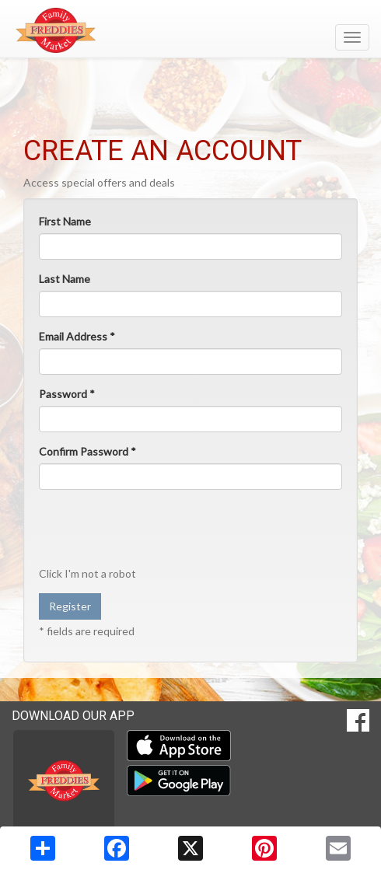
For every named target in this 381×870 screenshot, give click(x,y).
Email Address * (77, 336)
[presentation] (157, 531)
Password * (67, 393)
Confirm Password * (87, 451)
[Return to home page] (190, 30)
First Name (65, 221)
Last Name (64, 278)
